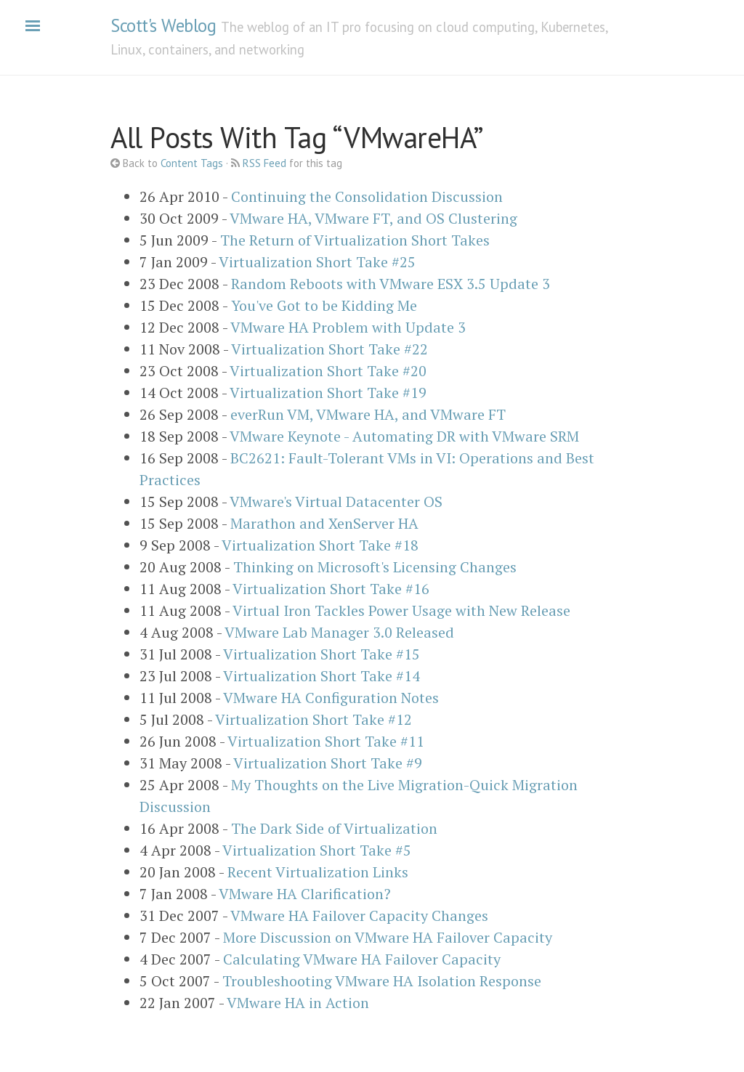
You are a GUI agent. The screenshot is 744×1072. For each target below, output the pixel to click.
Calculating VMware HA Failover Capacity (362, 959)
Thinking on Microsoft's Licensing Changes (375, 567)
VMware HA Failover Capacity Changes (359, 915)
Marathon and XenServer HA (324, 523)
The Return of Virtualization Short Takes (355, 240)
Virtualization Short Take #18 (320, 545)
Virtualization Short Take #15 (321, 654)
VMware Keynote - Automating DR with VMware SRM (404, 436)
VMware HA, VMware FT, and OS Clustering (373, 218)
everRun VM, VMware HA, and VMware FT (368, 414)
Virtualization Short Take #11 (325, 741)
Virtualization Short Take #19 (328, 392)
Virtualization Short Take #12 (313, 719)
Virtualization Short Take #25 (317, 262)
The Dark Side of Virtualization (334, 828)
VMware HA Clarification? (305, 894)
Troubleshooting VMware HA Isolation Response (381, 981)
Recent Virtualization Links (317, 872)
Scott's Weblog (163, 25)
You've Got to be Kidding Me (324, 305)
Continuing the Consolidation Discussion (367, 196)
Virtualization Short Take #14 (321, 676)
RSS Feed (264, 163)
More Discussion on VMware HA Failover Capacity (387, 937)
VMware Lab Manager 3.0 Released (339, 632)
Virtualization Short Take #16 (330, 588)
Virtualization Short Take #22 (329, 349)
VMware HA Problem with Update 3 (348, 327)
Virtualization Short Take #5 (316, 850)
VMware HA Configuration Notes (331, 697)
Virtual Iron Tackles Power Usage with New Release (401, 610)
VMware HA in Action (298, 1002)
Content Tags (192, 163)
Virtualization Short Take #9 (327, 763)
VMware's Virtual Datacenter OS (336, 501)
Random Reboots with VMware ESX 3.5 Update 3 (390, 283)
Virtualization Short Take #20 (328, 371)
